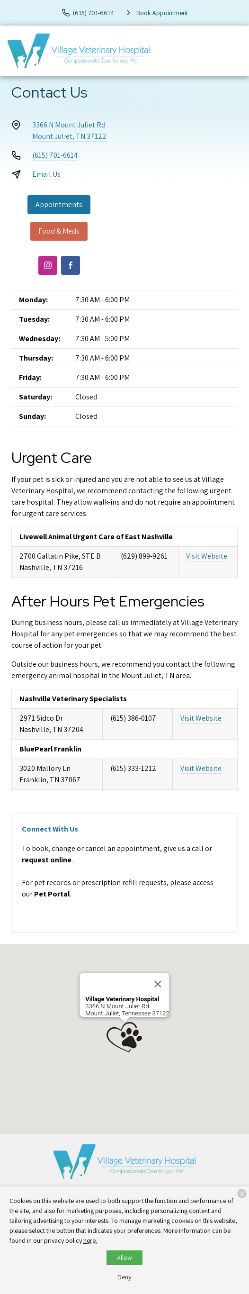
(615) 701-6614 (55, 155)
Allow (124, 1257)
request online (46, 860)
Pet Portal (52, 894)
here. (90, 1240)
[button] (124, 1037)
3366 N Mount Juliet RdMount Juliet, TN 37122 (69, 130)
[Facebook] (70, 265)
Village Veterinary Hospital (122, 999)
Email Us (46, 174)
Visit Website (206, 556)
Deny (124, 1277)
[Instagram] (47, 265)
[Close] (158, 984)
